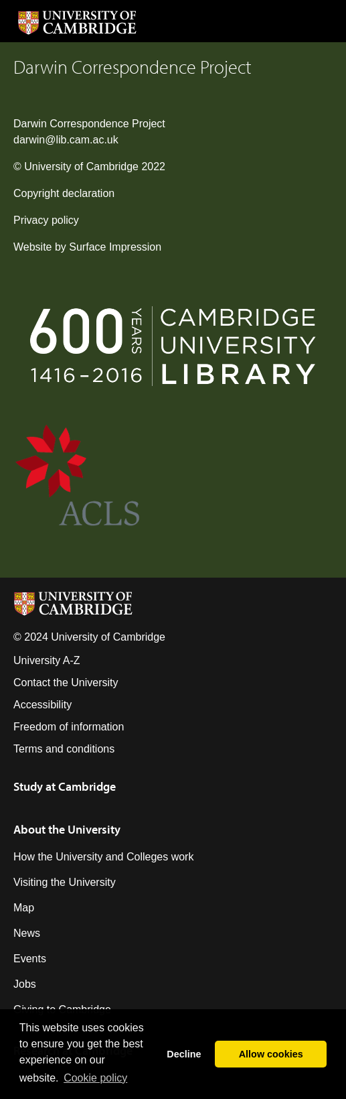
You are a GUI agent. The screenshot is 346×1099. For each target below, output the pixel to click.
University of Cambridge (81, 166)
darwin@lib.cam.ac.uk (65, 139)
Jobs (24, 984)
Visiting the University (64, 882)
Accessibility (42, 704)
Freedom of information (68, 726)
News (26, 933)
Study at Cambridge (64, 786)
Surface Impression (115, 247)
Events (29, 958)
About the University (66, 829)
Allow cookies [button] (271, 1054)
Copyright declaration (63, 193)
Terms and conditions (63, 749)
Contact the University (65, 682)
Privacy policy (46, 220)
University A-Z (46, 660)
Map (23, 907)
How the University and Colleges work (103, 856)
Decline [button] (184, 1054)
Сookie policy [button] (95, 1078)
